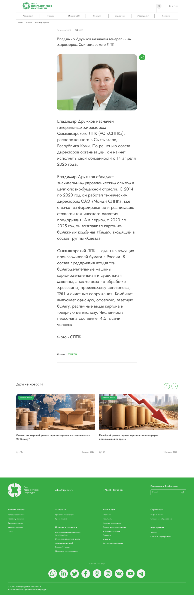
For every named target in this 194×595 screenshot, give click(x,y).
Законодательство (15, 523)
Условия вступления (111, 531)
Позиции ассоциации (66, 527)
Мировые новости (26, 397)
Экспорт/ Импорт (62, 547)
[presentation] (167, 386)
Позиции (97, 16)
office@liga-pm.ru (64, 490)
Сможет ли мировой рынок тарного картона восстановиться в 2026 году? (53, 437)
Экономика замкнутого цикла (67, 539)
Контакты (166, 16)
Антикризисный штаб (64, 543)
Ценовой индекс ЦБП (64, 515)
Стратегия (107, 515)
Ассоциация (109, 510)
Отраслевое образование (161, 519)
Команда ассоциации (112, 523)
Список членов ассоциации (114, 527)
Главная (20, 23)
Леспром (72, 354)
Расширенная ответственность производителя (68, 533)
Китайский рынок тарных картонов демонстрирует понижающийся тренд (129, 437)
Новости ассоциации (16, 515)
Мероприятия (143, 16)
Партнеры (107, 535)
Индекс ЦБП (73, 16)
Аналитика (60, 510)
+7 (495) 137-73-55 (113, 490)
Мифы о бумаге (157, 515)
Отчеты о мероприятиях (161, 537)
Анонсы (154, 532)
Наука (10, 531)
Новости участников (16, 519)
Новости (51, 16)
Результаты (107, 519)
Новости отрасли (16, 510)
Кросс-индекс (61, 519)
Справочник (120, 16)
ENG (176, 6)
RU (170, 6)
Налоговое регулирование (66, 551)
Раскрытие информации (113, 543)
